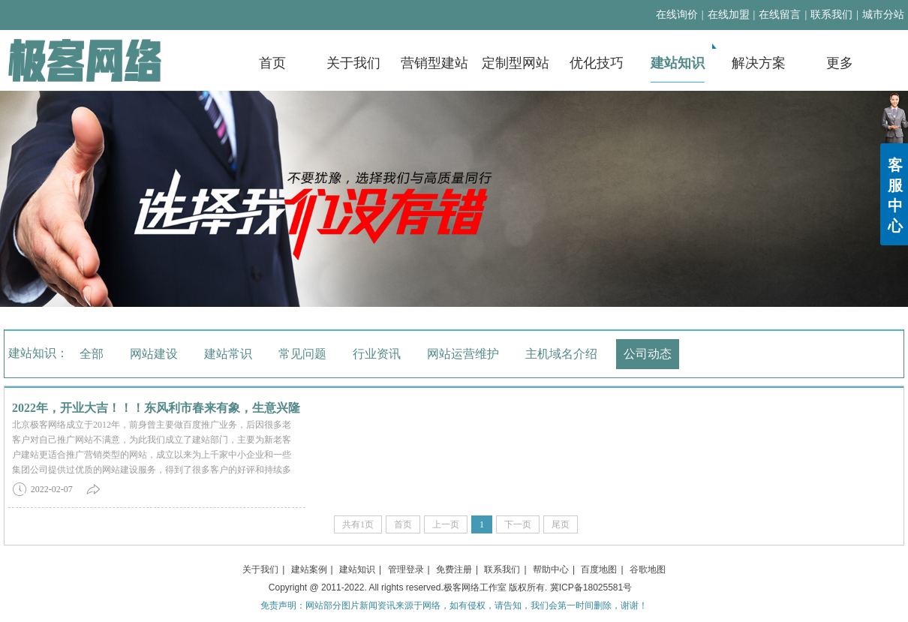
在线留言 (780, 14)
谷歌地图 (648, 569)
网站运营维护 (463, 353)
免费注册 (454, 569)
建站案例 (309, 569)
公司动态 (648, 353)
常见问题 (302, 353)
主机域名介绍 (561, 353)
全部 (92, 353)
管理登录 (406, 569)
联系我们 (831, 14)
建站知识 (357, 569)
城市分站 (883, 14)
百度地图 (599, 569)
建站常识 (228, 353)
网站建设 (154, 353)
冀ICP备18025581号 (591, 587)
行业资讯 (377, 353)
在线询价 (677, 14)
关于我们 (260, 569)
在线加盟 (729, 14)
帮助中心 (551, 569)
